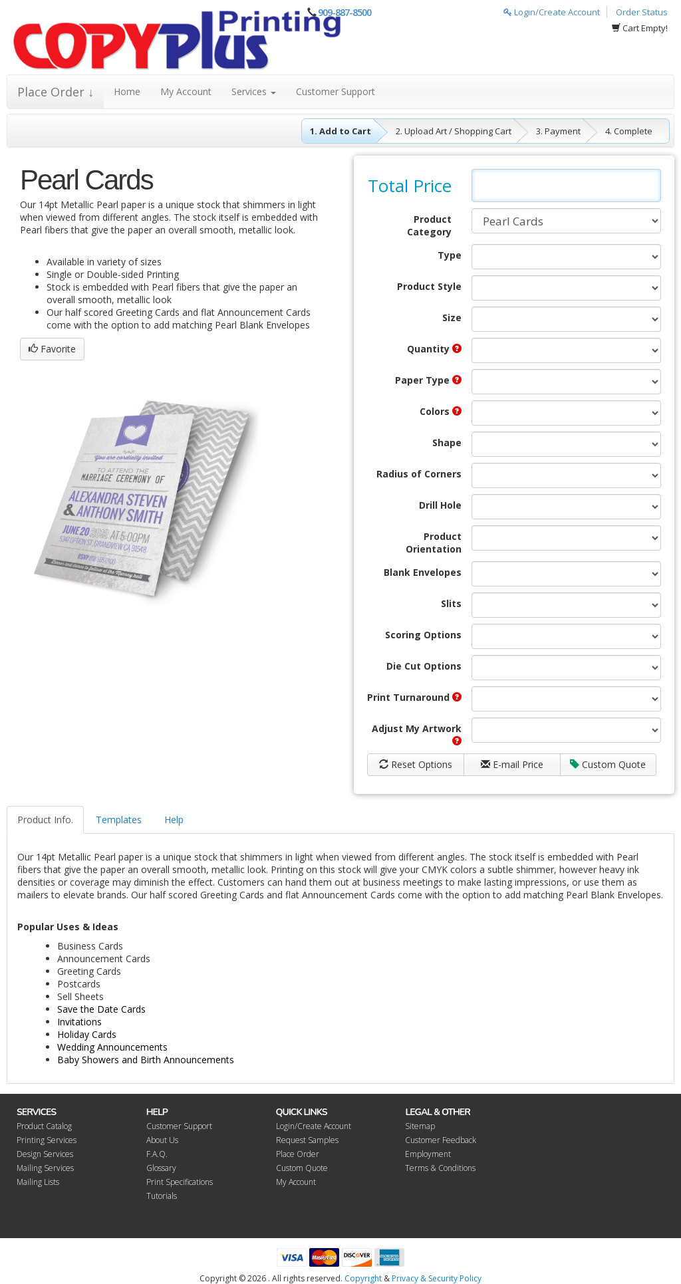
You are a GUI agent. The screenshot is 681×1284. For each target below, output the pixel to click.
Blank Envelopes (423, 572)
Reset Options (415, 764)
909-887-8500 (344, 12)
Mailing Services (45, 1168)
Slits (451, 603)
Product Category (429, 225)
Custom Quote (608, 764)
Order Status (642, 12)
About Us (162, 1140)
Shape (447, 442)
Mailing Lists (38, 1182)
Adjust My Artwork (417, 733)
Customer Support (335, 91)
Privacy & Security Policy (436, 1278)
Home (127, 91)
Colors (441, 411)
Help (174, 819)
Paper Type (428, 380)
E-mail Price (512, 764)
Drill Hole (440, 505)
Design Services (45, 1154)
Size (452, 317)
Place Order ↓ (55, 92)
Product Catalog (44, 1126)
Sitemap (420, 1126)
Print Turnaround (414, 697)
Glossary (161, 1168)
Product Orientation (434, 542)
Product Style (429, 286)
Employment (428, 1154)
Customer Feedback (440, 1140)
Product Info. (45, 819)
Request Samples (307, 1140)
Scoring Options (423, 634)
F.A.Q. (157, 1154)
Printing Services (46, 1140)
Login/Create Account (551, 12)
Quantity (434, 348)
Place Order (297, 1154)
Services (253, 91)
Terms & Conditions (440, 1168)
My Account (185, 91)
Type (450, 255)
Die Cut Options (424, 666)
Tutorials (161, 1196)
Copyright (363, 1278)
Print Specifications (179, 1182)
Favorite (52, 348)
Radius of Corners (419, 473)
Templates (119, 819)
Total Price (410, 185)
